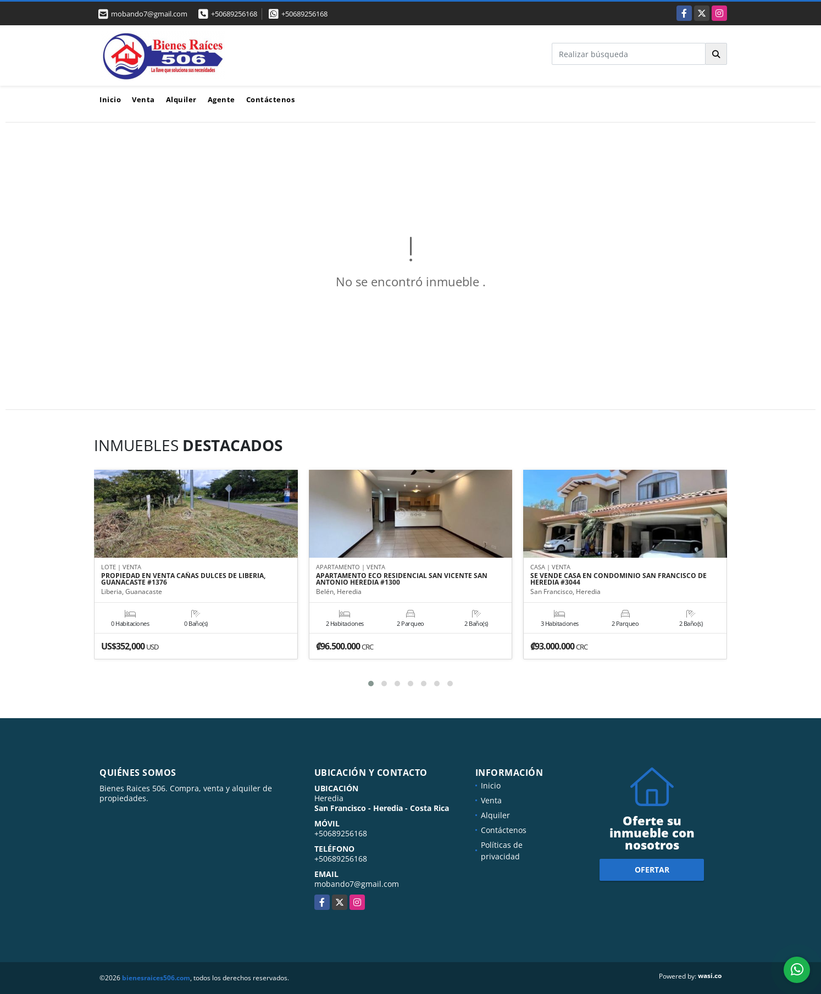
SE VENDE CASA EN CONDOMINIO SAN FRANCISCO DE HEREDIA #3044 (618, 579)
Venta (143, 99)
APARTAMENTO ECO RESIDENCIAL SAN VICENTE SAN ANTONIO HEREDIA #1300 (401, 579)
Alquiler (181, 99)
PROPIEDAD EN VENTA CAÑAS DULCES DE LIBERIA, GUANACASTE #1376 (183, 579)
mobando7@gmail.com (356, 884)
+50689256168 (234, 14)
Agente (221, 99)
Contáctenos (270, 99)
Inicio (110, 99)
